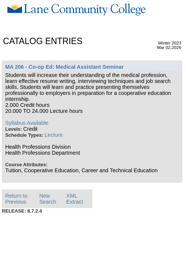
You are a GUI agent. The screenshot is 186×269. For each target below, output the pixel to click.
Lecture (54, 135)
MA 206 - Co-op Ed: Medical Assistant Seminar (64, 67)
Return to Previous (16, 199)
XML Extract (74, 199)
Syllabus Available (27, 123)
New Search (47, 199)
